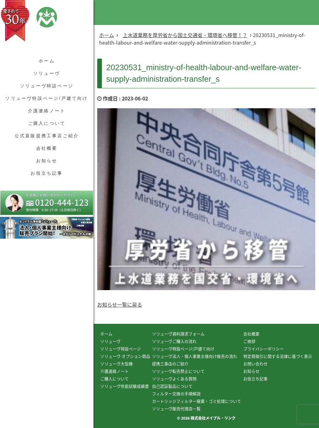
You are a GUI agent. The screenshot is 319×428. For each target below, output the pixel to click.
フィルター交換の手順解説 (176, 393)
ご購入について (46, 123)
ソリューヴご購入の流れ (174, 341)
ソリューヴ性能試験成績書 (124, 386)
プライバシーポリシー (263, 349)
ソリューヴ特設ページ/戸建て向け (46, 98)
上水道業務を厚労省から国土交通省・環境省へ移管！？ (185, 35)
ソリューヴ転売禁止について (178, 371)
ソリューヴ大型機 (116, 364)
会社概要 (47, 148)
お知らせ (47, 160)
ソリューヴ (46, 73)
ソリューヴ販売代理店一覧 (176, 408)
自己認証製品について (172, 386)
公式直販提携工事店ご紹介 (47, 135)
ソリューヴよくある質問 (174, 379)
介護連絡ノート (46, 110)
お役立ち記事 (47, 173)
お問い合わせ (255, 364)
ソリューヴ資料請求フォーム (178, 334)
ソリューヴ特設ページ (47, 85)
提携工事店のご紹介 (170, 364)
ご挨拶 (249, 341)
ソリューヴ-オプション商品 (125, 356)
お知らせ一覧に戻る (119, 304)
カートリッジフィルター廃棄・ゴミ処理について (196, 401)
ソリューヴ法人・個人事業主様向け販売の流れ (194, 356)
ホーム (47, 60)
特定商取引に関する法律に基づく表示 (277, 356)
